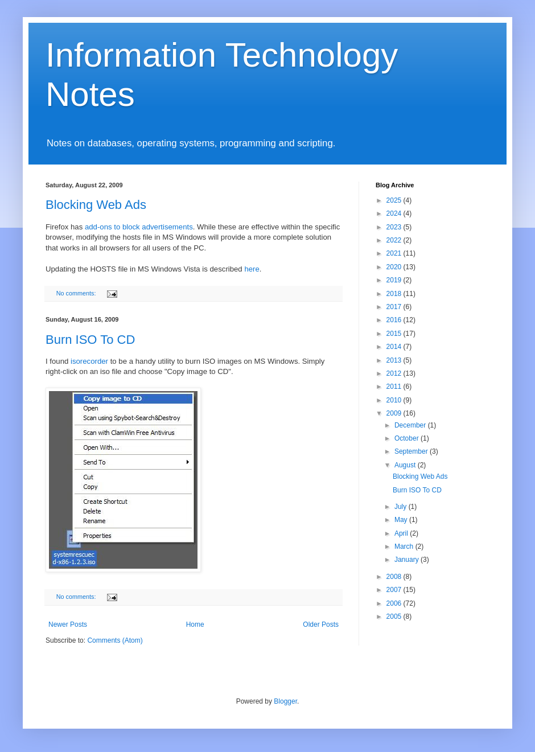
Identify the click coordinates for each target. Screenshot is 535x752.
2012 (395, 373)
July (401, 507)
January (407, 560)
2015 (395, 334)
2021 (395, 253)
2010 (395, 400)
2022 (395, 240)
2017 (395, 307)
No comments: (77, 293)
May (401, 520)
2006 (395, 603)
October (407, 438)
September (412, 451)
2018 (395, 294)
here (251, 269)
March (404, 546)
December (411, 425)
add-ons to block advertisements (139, 227)
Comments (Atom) (114, 640)
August (406, 465)
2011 (395, 387)
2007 (395, 590)
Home (195, 624)
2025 (395, 200)
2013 (395, 360)
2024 (395, 213)
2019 (395, 280)
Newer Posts (67, 624)
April (402, 533)
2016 (395, 320)
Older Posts (321, 624)
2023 (395, 227)
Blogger (285, 701)
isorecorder (89, 361)
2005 (395, 616)
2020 (395, 267)
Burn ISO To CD (90, 339)
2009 (395, 413)
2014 (395, 347)
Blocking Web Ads (96, 205)
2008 (395, 577)
